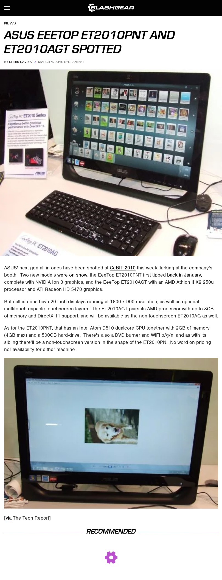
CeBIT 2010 (123, 268)
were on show (72, 275)
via (9, 518)
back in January (184, 275)
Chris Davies (20, 62)
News (10, 23)
